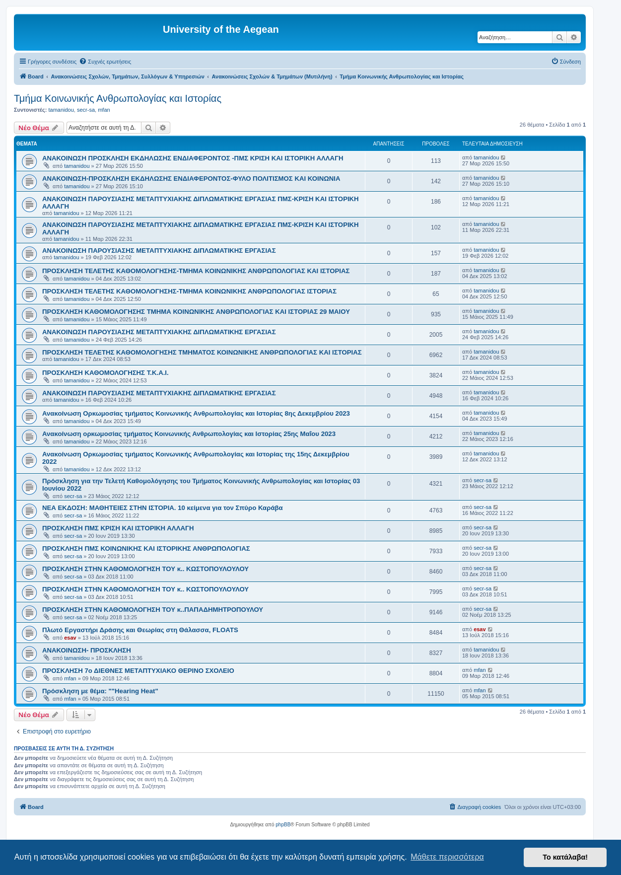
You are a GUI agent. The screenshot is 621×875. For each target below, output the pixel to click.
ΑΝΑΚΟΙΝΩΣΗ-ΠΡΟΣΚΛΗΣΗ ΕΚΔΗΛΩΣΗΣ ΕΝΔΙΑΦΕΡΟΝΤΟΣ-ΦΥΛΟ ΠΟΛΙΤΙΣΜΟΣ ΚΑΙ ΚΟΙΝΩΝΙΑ (191, 178)
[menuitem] (105, 62)
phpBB (283, 824)
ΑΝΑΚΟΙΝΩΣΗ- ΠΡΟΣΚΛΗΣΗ (86, 650)
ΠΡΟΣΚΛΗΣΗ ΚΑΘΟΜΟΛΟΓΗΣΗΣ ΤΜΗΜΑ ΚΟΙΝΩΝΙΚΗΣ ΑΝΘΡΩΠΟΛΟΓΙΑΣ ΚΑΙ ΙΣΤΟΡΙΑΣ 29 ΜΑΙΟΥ (196, 311)
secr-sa (86, 110)
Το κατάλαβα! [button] (565, 857)
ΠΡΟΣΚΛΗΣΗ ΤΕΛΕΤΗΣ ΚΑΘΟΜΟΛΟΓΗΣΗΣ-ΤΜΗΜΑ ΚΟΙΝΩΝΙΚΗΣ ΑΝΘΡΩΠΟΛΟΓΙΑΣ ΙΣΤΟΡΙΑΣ (189, 291)
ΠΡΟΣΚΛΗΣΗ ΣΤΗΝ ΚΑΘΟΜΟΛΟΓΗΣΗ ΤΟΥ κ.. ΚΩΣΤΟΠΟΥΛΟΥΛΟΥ (145, 569)
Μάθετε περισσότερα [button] (447, 857)
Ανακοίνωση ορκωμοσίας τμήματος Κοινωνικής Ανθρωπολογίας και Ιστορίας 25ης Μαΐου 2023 (189, 434)
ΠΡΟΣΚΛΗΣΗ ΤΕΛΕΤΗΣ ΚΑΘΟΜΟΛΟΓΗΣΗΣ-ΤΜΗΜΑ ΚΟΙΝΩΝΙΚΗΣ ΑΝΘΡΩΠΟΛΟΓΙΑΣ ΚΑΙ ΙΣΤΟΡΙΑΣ (195, 271)
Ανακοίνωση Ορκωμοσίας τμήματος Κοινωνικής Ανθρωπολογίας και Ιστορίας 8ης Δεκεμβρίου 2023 (196, 413)
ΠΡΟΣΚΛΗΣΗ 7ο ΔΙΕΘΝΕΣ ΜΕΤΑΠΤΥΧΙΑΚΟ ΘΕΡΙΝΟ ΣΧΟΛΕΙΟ (138, 670)
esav (70, 638)
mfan (104, 110)
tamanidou (60, 110)
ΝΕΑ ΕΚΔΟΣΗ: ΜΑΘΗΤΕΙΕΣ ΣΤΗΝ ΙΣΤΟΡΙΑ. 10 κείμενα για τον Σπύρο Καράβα (162, 507)
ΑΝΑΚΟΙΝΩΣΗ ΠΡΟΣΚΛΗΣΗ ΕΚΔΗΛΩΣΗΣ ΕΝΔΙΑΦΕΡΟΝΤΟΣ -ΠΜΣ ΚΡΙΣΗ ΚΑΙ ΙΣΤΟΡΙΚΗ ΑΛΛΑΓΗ (193, 158)
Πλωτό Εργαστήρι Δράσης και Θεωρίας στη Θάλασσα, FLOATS (140, 630)
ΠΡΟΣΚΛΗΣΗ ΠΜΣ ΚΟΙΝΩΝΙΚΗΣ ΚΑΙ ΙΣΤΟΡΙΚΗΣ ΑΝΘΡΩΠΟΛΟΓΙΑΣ (146, 548)
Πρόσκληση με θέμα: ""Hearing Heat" (100, 691)
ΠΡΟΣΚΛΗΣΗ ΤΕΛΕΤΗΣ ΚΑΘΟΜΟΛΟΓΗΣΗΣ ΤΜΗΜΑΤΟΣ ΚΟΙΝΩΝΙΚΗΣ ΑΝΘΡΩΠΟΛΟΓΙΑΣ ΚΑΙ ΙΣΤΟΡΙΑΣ (202, 352)
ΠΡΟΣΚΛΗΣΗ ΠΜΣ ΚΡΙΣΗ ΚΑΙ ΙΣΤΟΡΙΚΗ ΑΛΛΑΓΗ (118, 528)
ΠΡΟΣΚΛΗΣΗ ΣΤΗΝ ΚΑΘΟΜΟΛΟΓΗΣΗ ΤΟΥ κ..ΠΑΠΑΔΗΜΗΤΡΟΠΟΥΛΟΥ (152, 609)
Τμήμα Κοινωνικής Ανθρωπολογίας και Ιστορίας (117, 98)
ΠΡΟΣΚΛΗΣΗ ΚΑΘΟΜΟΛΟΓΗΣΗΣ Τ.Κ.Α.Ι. (105, 372)
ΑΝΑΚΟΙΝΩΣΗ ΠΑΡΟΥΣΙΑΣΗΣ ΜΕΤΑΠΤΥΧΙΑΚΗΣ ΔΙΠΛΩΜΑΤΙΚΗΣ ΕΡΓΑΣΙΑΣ (159, 250)
